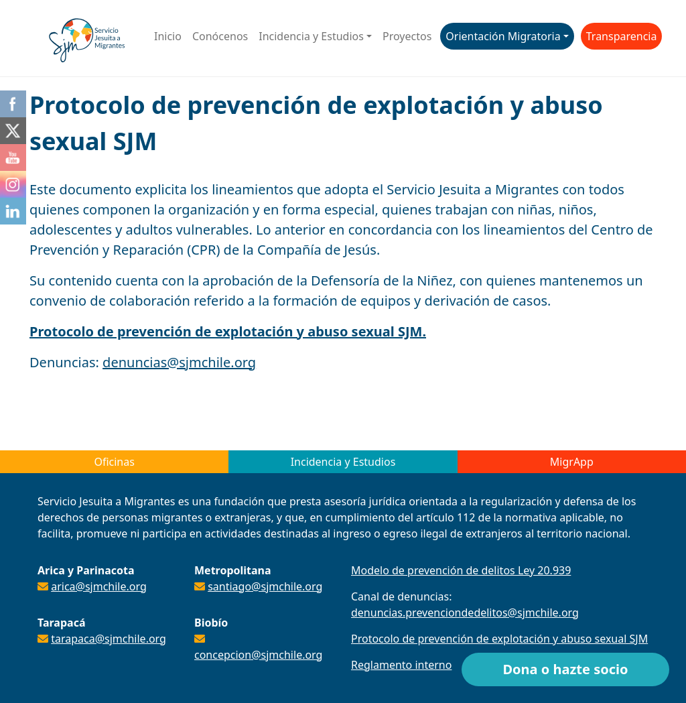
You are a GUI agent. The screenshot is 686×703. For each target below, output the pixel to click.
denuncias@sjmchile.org (179, 362)
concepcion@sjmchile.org (258, 654)
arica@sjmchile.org (99, 586)
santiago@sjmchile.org (265, 586)
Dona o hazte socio (565, 669)
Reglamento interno (401, 664)
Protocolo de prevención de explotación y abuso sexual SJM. (227, 331)
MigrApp (572, 461)
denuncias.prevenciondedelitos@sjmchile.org (465, 612)
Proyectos (407, 36)
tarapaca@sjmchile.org (108, 638)
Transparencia (621, 36)
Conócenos (220, 36)
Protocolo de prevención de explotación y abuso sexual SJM (499, 638)
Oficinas (114, 461)
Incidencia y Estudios (311, 36)
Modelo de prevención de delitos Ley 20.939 (461, 570)
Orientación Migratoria (502, 36)
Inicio (168, 36)
